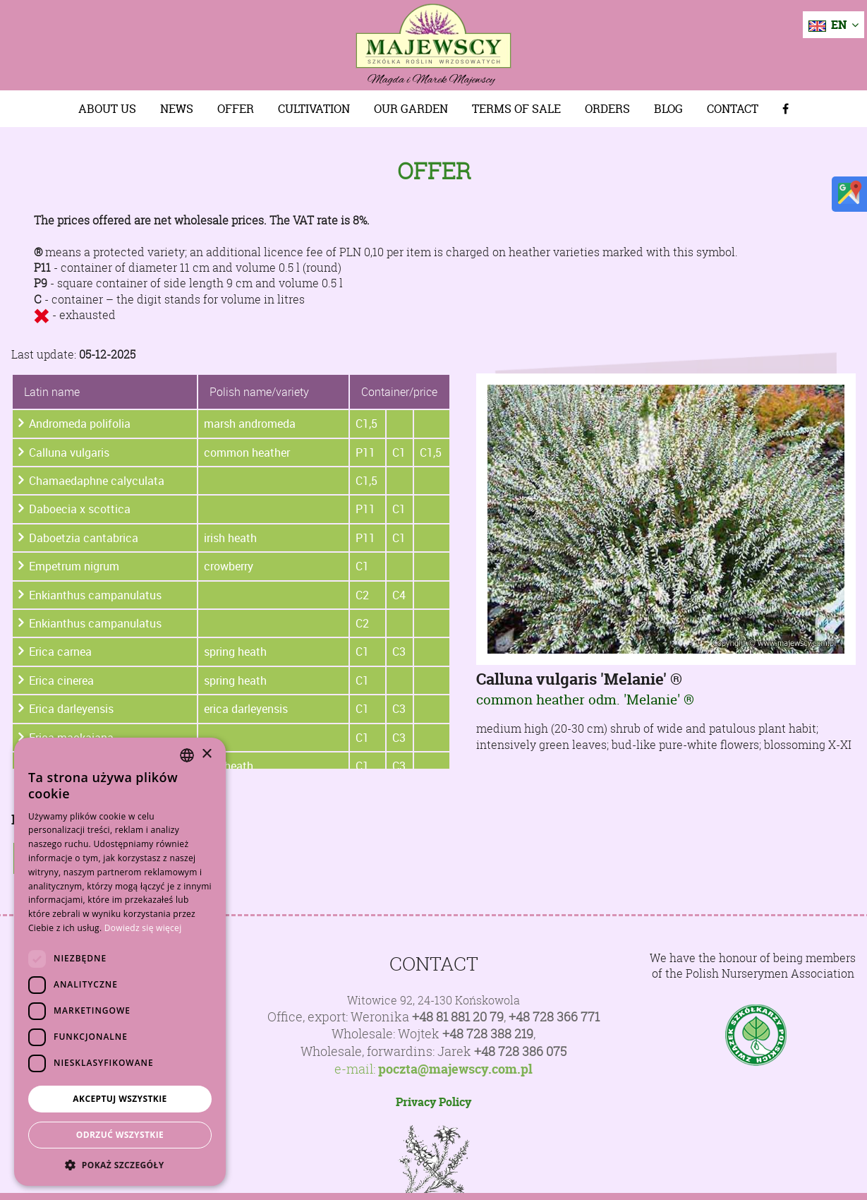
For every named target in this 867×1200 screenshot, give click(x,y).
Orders (607, 108)
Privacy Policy (433, 1102)
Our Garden (411, 108)
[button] (120, 1165)
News (176, 108)
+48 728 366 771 (554, 1017)
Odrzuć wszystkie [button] (120, 1135)
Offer (235, 108)
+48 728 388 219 (487, 1034)
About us (107, 108)
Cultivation (314, 108)
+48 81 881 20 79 (458, 1017)
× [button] (206, 754)
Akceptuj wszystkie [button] (119, 1099)
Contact (732, 108)
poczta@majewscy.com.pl (455, 1069)
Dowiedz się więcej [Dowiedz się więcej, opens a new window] (143, 928)
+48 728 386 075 (520, 1051)
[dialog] (120, 962)
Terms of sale (516, 108)
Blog (668, 108)
